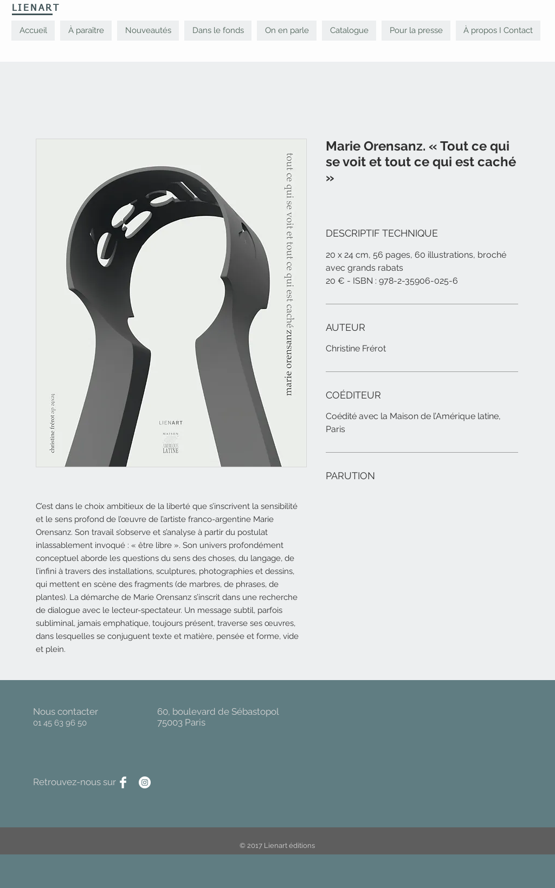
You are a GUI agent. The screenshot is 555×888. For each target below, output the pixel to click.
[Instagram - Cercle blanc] (145, 782)
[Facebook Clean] (123, 782)
